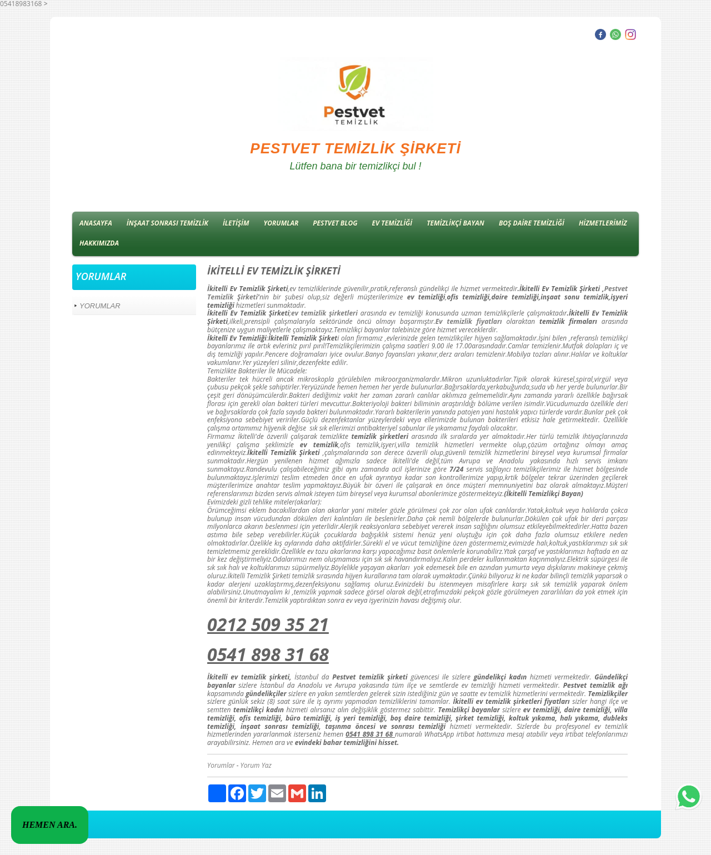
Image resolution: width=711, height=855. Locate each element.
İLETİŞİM (236, 223)
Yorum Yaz (256, 765)
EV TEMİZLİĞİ (392, 223)
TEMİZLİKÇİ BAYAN (455, 223)
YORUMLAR (281, 223)
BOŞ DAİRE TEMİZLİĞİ (531, 223)
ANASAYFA (95, 223)
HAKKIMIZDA (99, 243)
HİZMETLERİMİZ (603, 223)
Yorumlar (221, 765)
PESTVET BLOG (335, 223)
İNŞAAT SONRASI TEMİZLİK (167, 223)
